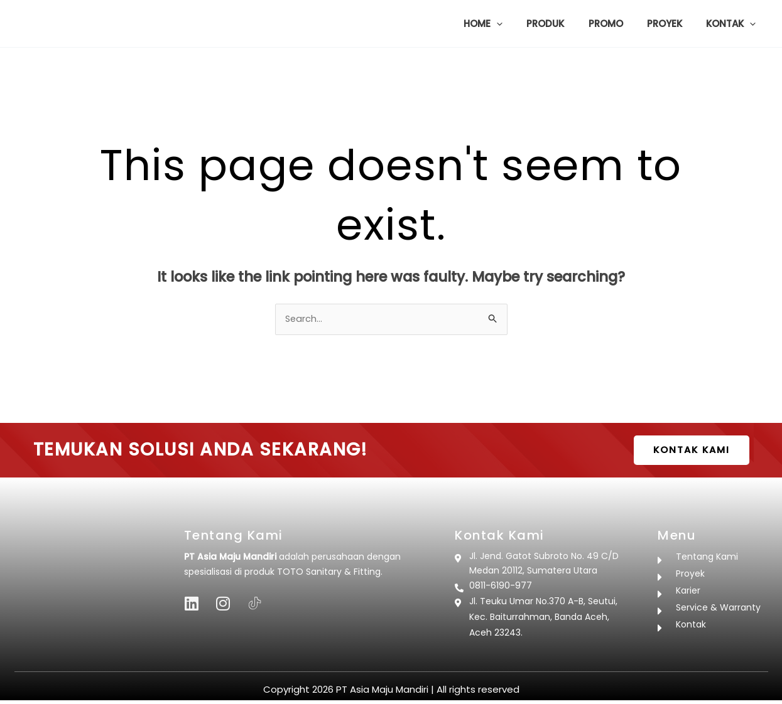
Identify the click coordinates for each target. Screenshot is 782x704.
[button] (520, 24)
